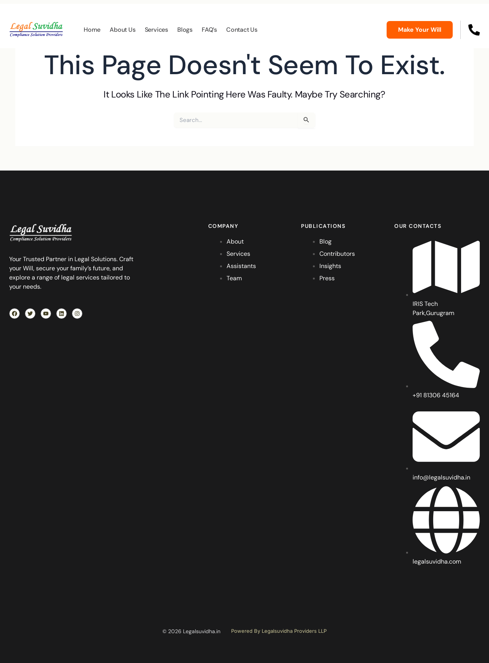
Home (92, 30)
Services (156, 30)
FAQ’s (209, 30)
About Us (122, 30)
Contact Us (241, 30)
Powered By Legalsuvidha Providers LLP (279, 631)
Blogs (185, 30)
